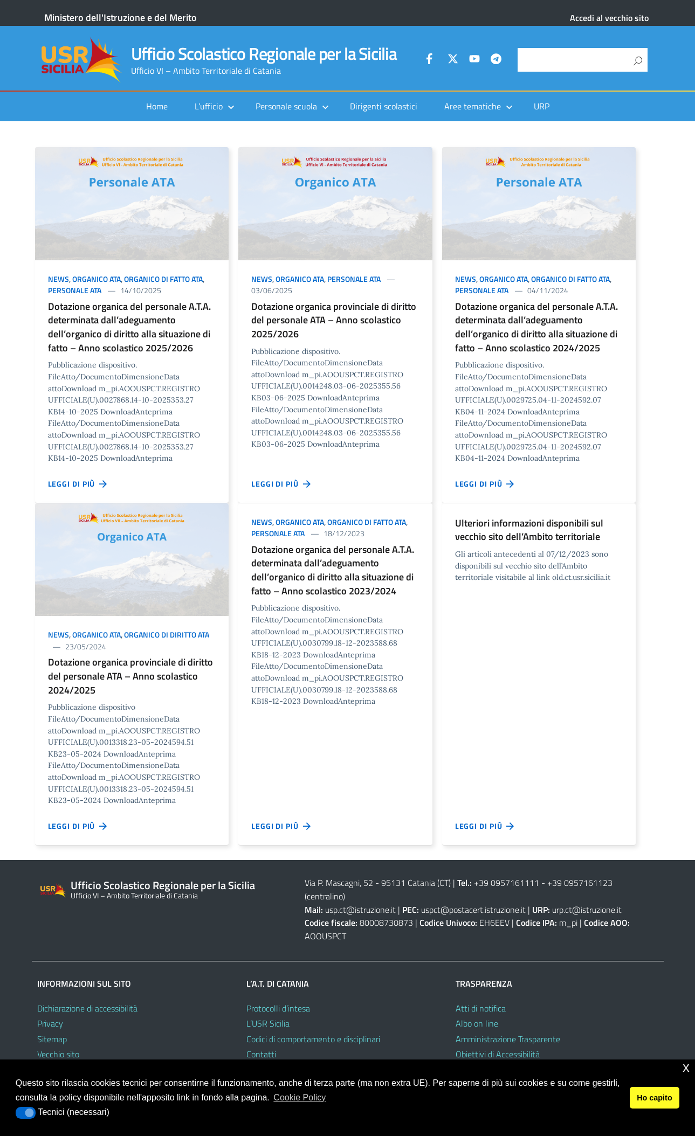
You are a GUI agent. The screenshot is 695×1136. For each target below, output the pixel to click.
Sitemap (52, 1039)
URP (541, 106)
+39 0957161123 (580, 882)
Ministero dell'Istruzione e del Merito (120, 17)
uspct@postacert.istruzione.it (473, 909)
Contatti (261, 1054)
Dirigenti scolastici (383, 106)
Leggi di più (78, 484)
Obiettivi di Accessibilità (498, 1054)
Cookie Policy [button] (299, 1097)
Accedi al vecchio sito (609, 17)
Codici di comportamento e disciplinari (313, 1039)
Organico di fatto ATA (163, 279)
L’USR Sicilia (268, 1023)
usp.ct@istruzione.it (360, 909)
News (58, 279)
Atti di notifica (481, 1008)
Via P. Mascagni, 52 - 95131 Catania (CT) (378, 882)
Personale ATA (74, 290)
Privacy (50, 1023)
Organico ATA (96, 279)
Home (157, 106)
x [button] (686, 1067)
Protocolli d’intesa (278, 1008)
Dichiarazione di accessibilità (87, 1008)
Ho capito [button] (654, 1097)
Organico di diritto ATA (166, 634)
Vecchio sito (58, 1054)
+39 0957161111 (506, 882)
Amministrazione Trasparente (508, 1039)
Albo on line (477, 1023)
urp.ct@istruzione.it (587, 909)
